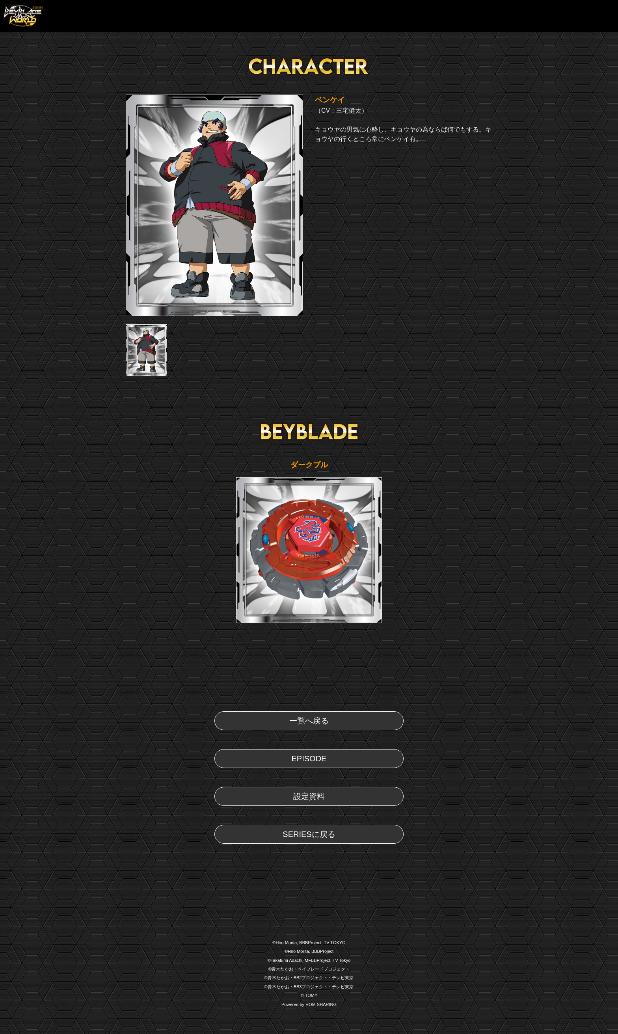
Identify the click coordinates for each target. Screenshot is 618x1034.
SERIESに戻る (309, 834)
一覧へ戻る (309, 720)
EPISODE (309, 758)
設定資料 (309, 796)
